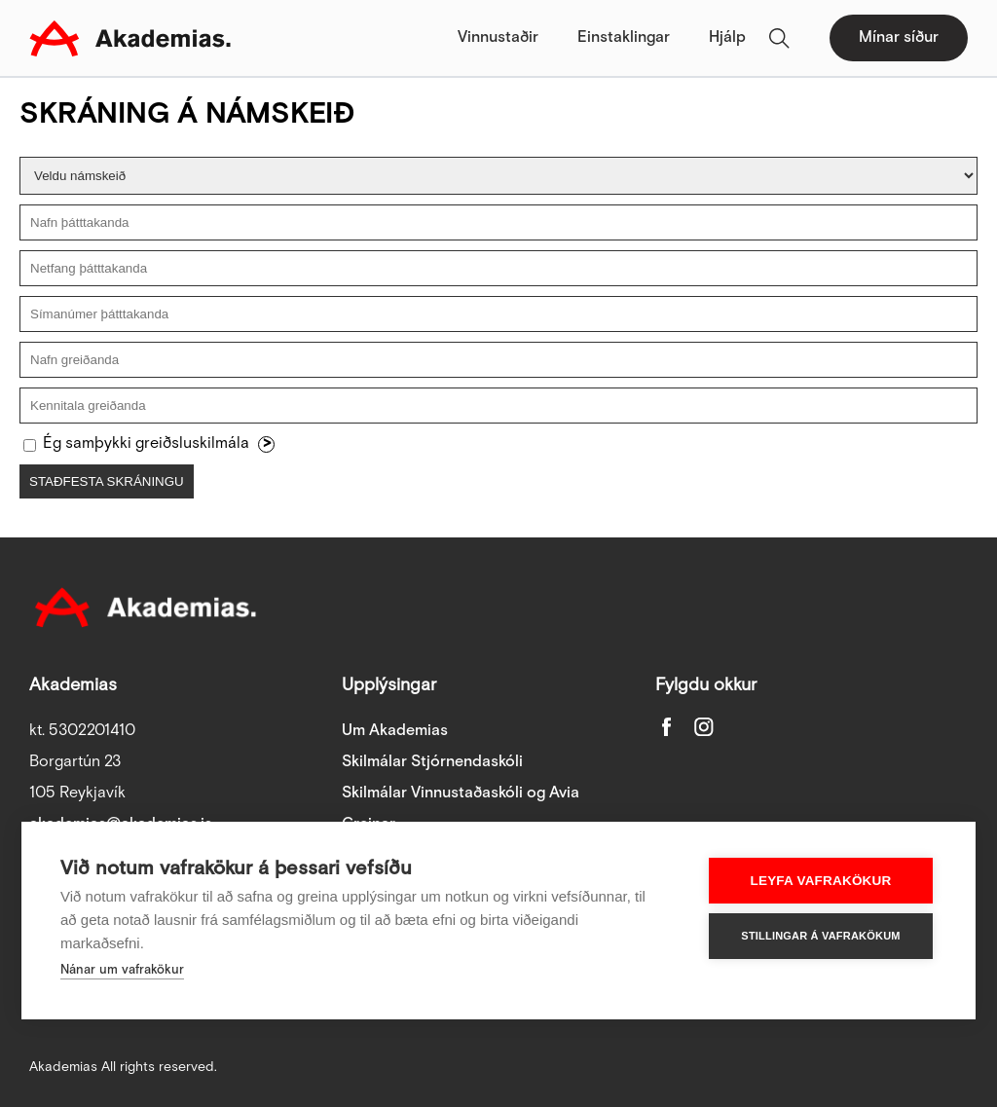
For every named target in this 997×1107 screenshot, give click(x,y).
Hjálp (727, 37)
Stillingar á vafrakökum (820, 935)
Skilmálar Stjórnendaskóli (432, 762)
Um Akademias (395, 730)
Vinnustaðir (498, 37)
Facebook (667, 726)
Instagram (704, 726)
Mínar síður (899, 37)
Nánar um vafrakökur (122, 970)
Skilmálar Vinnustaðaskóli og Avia (460, 793)
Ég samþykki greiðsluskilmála (146, 443)
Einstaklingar (623, 37)
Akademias (130, 37)
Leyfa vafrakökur (821, 880)
